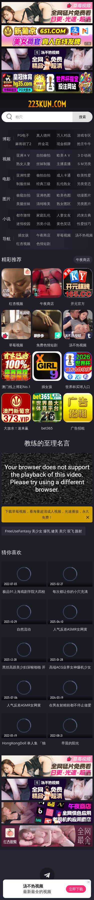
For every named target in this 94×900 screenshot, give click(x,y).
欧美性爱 (84, 175)
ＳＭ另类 (84, 163)
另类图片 (84, 203)
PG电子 (23, 135)
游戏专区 (84, 135)
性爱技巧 (84, 223)
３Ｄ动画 (84, 155)
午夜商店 (43, 235)
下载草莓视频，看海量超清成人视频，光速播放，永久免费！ (47, 514)
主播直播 (64, 163)
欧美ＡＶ (64, 155)
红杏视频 (23, 243)
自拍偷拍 (43, 155)
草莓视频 (64, 235)
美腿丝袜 (23, 203)
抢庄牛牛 (84, 143)
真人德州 (43, 135)
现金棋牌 (64, 143)
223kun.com (47, 104)
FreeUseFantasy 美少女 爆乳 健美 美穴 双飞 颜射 (43, 531)
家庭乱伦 (43, 215)
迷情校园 (23, 223)
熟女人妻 (23, 163)
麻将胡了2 (23, 143)
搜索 (82, 116)
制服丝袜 (23, 183)
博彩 (7, 139)
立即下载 (76, 889)
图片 (7, 199)
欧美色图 (64, 195)
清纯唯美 (43, 203)
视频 (7, 159)
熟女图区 (64, 203)
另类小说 (43, 223)
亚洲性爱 (23, 175)
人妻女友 (64, 215)
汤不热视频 (84, 235)
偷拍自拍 (43, 175)
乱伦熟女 (64, 183)
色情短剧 (43, 243)
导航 (7, 238)
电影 (7, 179)
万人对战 (64, 135)
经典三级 (43, 183)
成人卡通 (64, 175)
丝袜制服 (43, 163)
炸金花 (43, 143)
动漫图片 (84, 195)
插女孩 (23, 235)
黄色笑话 (64, 223)
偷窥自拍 (23, 195)
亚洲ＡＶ (23, 155)
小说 (7, 219)
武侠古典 (84, 215)
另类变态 (84, 183)
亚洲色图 (43, 195)
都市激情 (23, 215)
